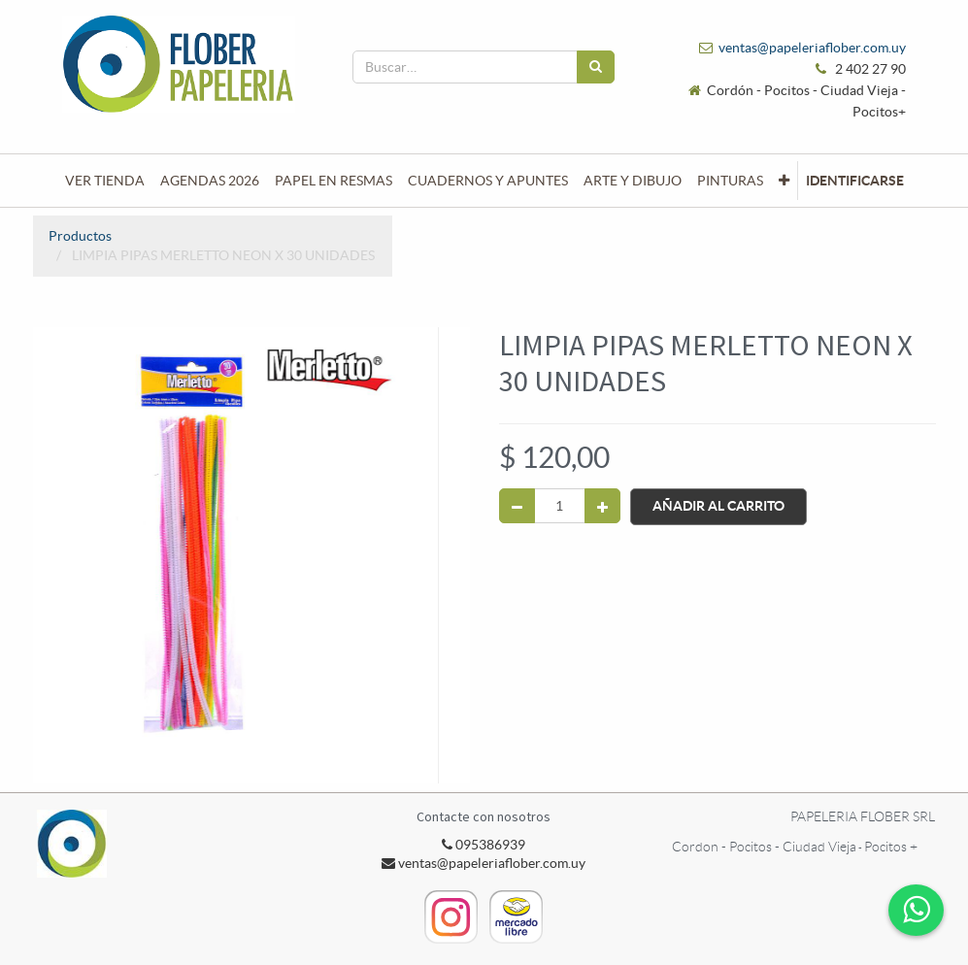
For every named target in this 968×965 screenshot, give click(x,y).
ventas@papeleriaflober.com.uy (812, 47)
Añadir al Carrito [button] (718, 506)
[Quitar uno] (517, 505)
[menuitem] (104, 180)
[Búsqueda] (596, 66)
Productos (80, 236)
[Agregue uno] (602, 505)
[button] (784, 180)
